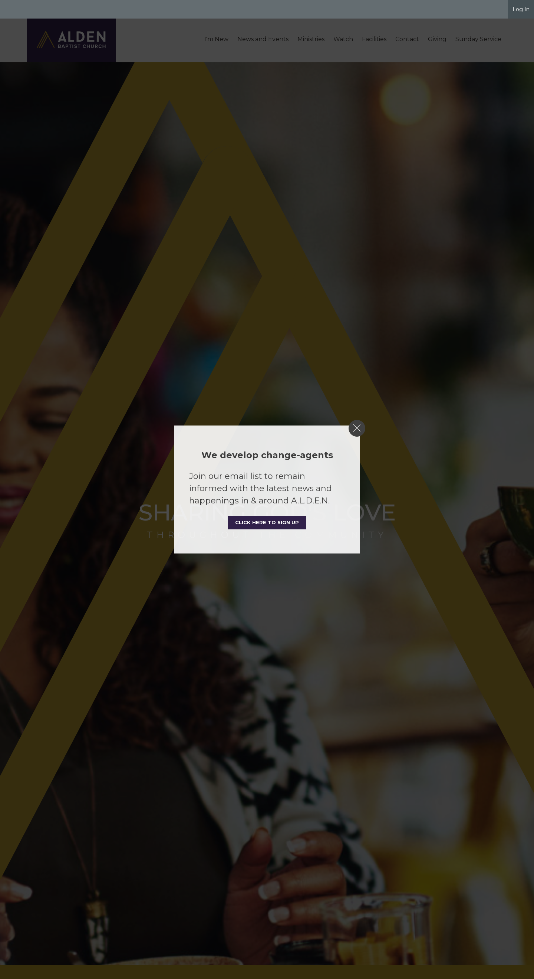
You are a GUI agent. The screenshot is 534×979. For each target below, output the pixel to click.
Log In (521, 9)
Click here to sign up (267, 522)
